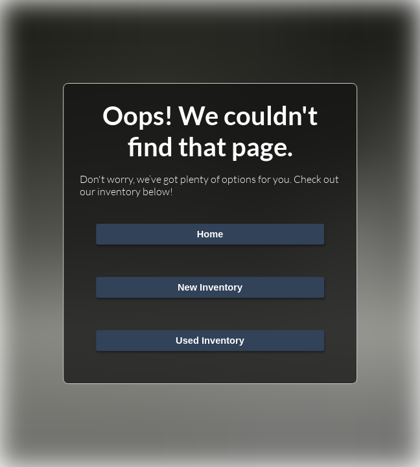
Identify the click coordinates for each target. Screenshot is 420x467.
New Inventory (210, 287)
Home (210, 234)
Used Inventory (210, 340)
